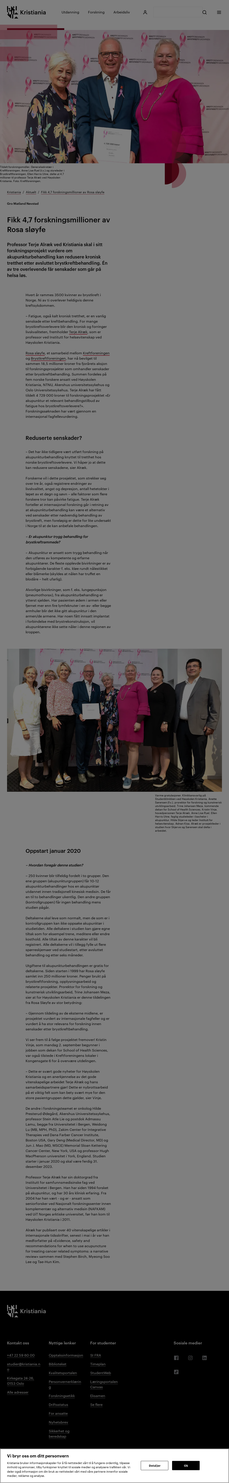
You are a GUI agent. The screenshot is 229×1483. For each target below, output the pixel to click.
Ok (186, 1465)
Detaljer (154, 1465)
